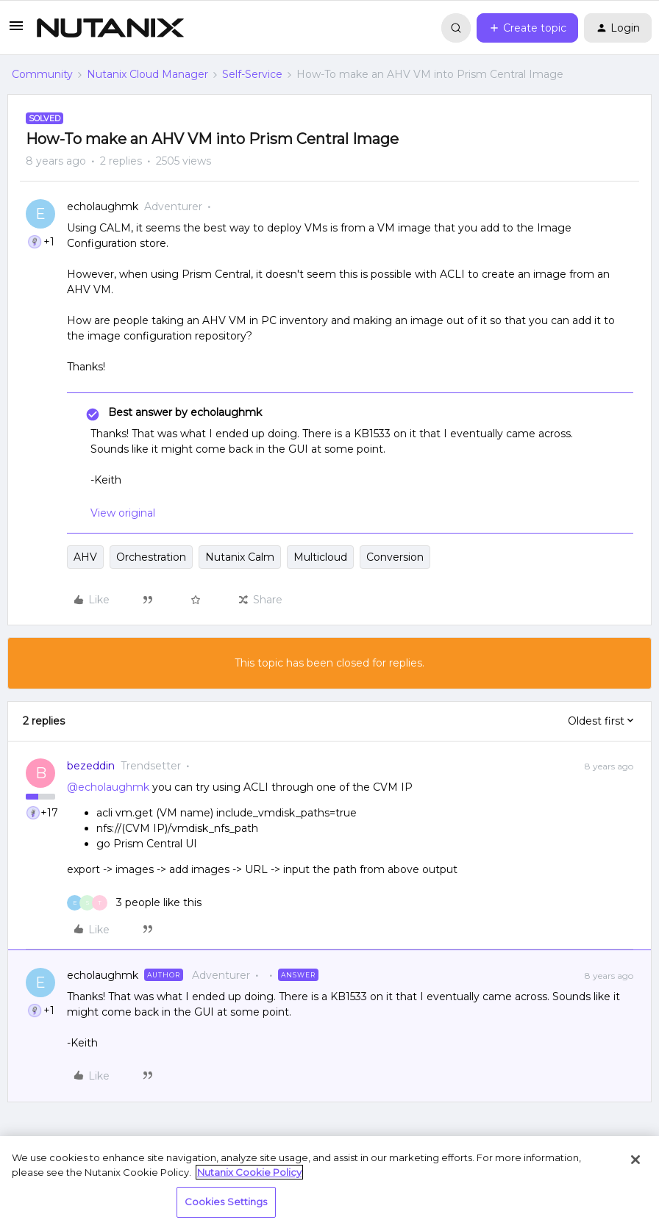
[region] (329, 1182)
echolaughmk (102, 206)
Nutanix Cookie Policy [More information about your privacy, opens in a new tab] (249, 1172)
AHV (85, 557)
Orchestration (151, 557)
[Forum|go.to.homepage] (110, 28)
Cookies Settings (226, 1201)
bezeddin (91, 765)
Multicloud (320, 557)
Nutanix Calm (239, 557)
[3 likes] (134, 903)
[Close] (635, 1159)
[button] (16, 30)
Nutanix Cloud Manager (147, 74)
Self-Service (252, 74)
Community (42, 74)
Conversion (395, 557)
